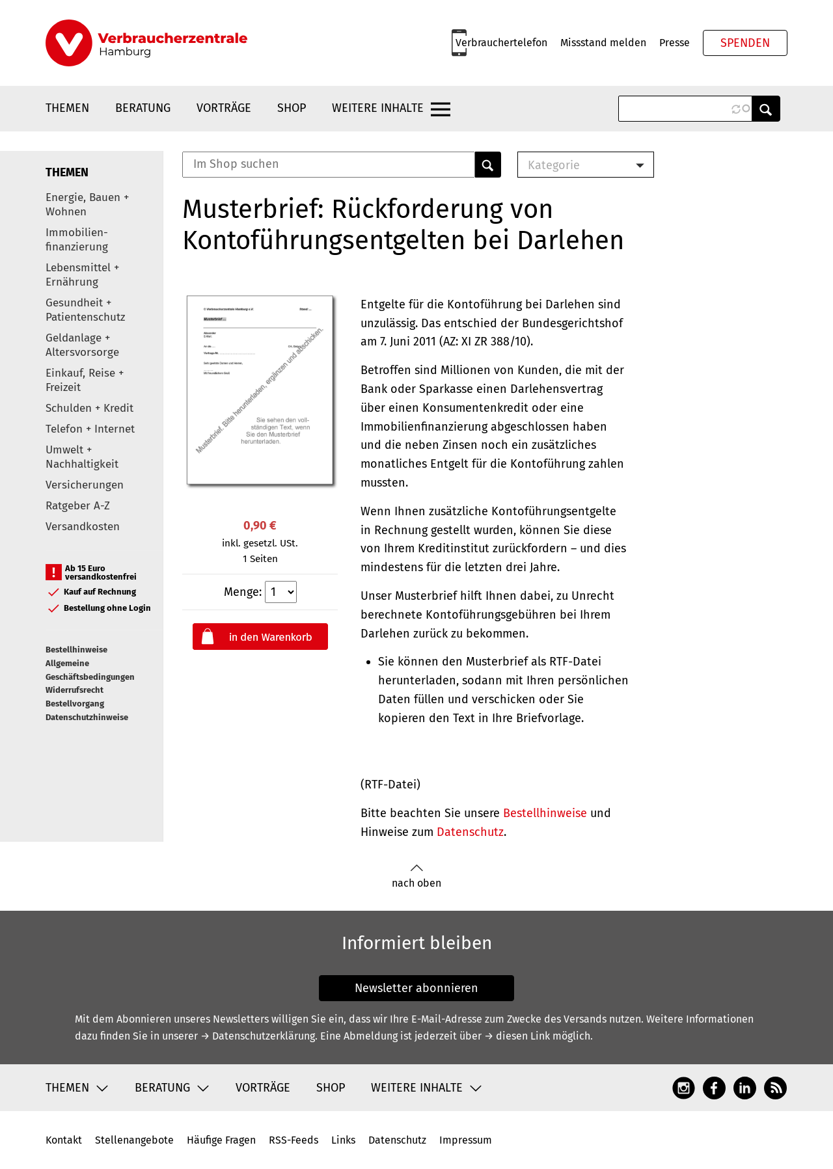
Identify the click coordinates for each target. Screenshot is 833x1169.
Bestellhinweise (76, 649)
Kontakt (64, 1140)
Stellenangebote (134, 1140)
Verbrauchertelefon (501, 42)
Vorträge (224, 108)
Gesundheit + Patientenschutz (85, 310)
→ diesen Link (517, 1036)
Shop (291, 108)
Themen (67, 108)
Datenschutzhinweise (87, 717)
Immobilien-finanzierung (77, 240)
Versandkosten (83, 526)
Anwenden (766, 109)
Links (343, 1140)
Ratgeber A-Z (78, 506)
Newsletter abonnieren (416, 988)
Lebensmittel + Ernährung (82, 275)
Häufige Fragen (221, 1140)
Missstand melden (603, 42)
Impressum (465, 1140)
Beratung (143, 108)
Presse (674, 42)
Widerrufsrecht (74, 690)
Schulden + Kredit (89, 408)
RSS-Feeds (293, 1140)
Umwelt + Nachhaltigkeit (82, 457)
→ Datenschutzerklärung (257, 1036)
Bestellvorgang (75, 703)
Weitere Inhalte (378, 108)
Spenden (745, 43)
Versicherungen (85, 485)
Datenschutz (470, 832)
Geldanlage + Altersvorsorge (82, 345)
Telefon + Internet (90, 429)
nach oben (416, 876)
